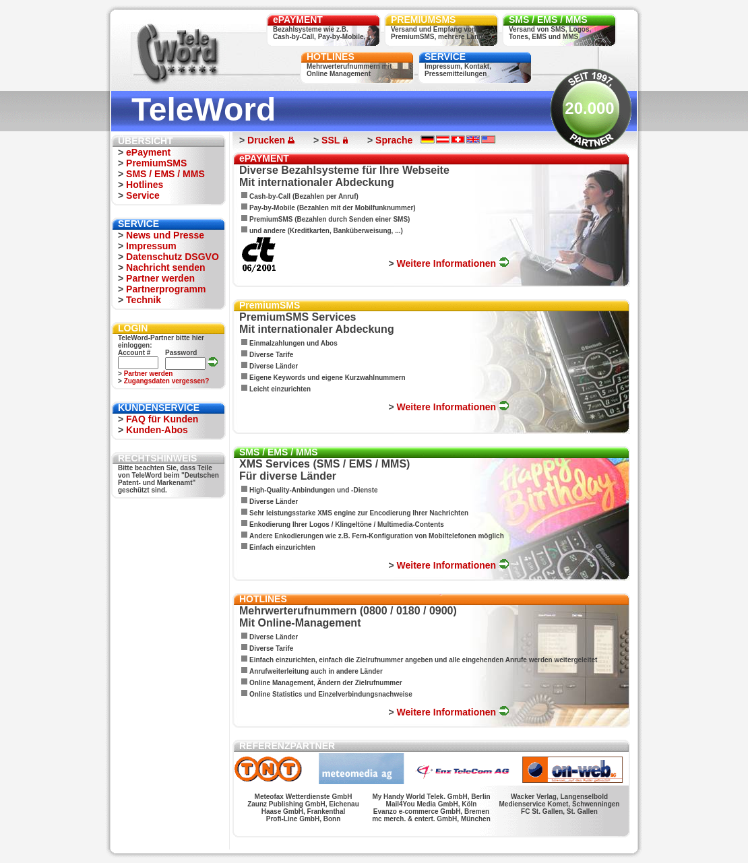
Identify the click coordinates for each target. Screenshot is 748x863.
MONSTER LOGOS (332, 845)
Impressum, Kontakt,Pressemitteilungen (458, 70)
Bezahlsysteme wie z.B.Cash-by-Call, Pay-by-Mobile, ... (323, 33)
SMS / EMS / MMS (548, 19)
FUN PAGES (469, 845)
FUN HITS (372, 845)
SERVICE (445, 56)
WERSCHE (246, 845)
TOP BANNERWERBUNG (418, 845)
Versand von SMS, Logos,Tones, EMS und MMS (550, 33)
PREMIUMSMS (423, 19)
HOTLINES (330, 56)
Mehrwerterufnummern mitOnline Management (349, 70)
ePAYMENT (298, 19)
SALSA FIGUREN (284, 845)
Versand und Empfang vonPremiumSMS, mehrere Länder (440, 33)
